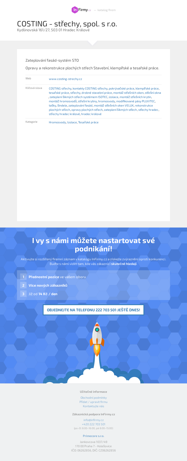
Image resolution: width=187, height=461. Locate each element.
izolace (113, 97)
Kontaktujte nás (93, 406)
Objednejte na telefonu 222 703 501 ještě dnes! (93, 309)
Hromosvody (57, 122)
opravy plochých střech (87, 109)
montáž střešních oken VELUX (114, 105)
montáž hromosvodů (63, 101)
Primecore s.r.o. (93, 436)
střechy (75, 92)
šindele (62, 105)
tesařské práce (59, 92)
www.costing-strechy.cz (65, 79)
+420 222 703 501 (93, 424)
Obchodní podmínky (94, 397)
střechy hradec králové (64, 114)
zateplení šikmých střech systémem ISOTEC (79, 97)
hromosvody (106, 101)
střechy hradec (148, 109)
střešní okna (153, 92)
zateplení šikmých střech (120, 109)
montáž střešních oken (128, 92)
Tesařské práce (88, 122)
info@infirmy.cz (94, 420)
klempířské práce (147, 88)
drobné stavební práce (97, 92)
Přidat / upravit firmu (93, 402)
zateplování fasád (80, 105)
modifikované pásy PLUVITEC (135, 101)
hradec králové (91, 114)
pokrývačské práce (121, 88)
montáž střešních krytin (135, 97)
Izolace (72, 122)
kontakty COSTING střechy (90, 88)
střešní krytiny (87, 101)
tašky (52, 105)
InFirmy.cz (81, 10)
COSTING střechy (60, 88)
